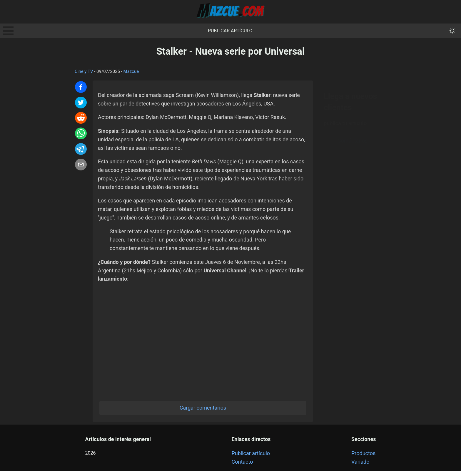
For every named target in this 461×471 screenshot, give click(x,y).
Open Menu (8, 30)
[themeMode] (452, 30)
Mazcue (131, 71)
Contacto (242, 462)
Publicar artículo (230, 30)
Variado (360, 462)
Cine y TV (84, 71)
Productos (363, 453)
